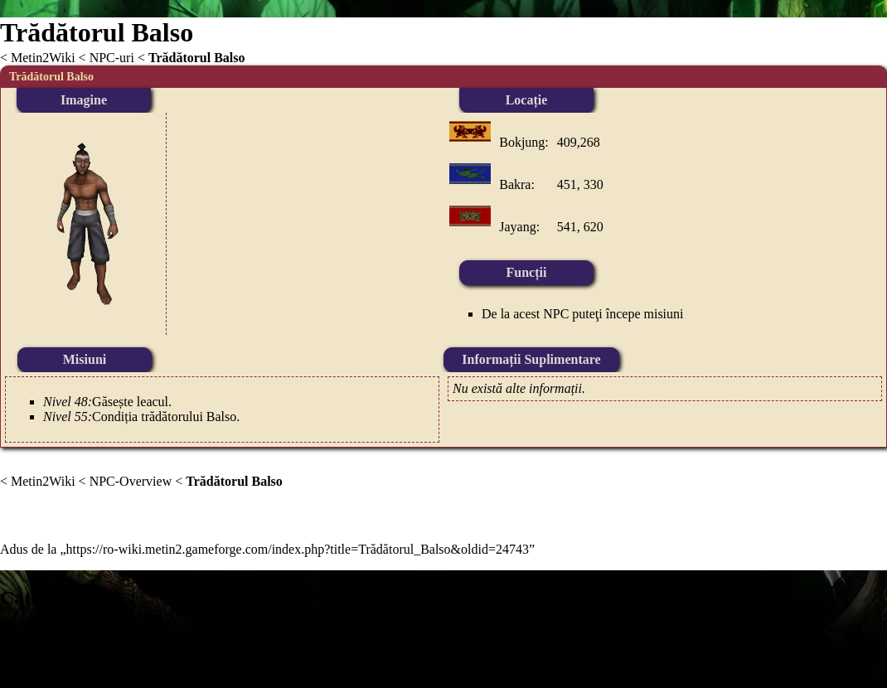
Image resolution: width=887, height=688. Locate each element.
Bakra (515, 184)
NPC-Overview (131, 481)
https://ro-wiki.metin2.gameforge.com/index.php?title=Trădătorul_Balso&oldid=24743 (297, 549)
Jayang (517, 227)
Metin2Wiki (43, 58)
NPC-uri (112, 58)
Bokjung (522, 142)
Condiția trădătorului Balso (164, 416)
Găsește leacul (130, 402)
